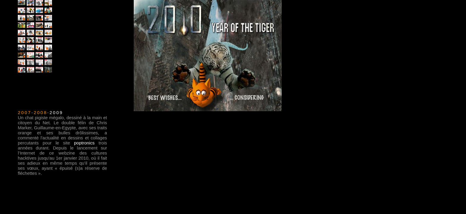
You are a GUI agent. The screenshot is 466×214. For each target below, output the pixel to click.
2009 (56, 112)
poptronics (84, 142)
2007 (24, 112)
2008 (40, 112)
